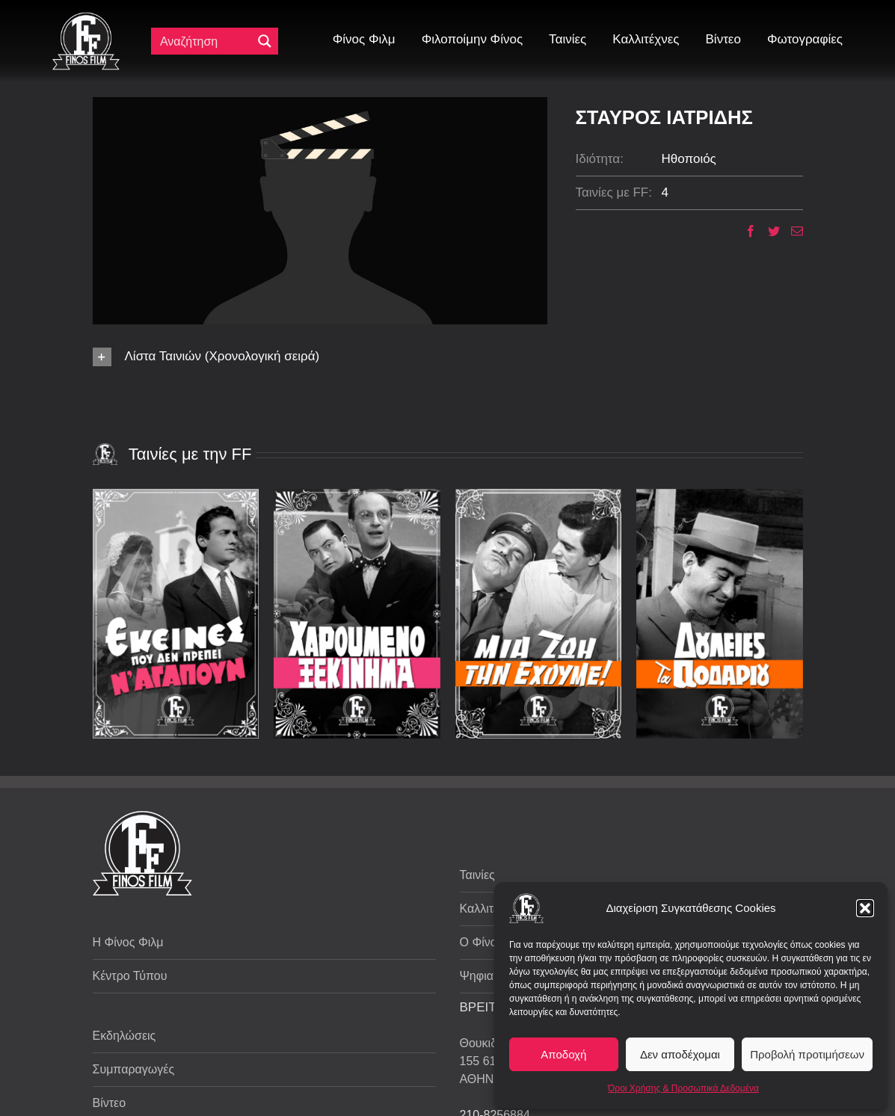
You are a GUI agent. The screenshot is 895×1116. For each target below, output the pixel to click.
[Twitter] (768, 231)
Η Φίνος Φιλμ (128, 942)
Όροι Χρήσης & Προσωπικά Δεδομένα (683, 1088)
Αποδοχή (563, 1054)
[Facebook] (745, 231)
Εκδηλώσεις (124, 1035)
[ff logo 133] (86, 18)
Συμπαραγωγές (134, 1069)
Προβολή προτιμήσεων (807, 1054)
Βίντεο (109, 1103)
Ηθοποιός (689, 159)
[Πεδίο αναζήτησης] (205, 41)
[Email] (791, 231)
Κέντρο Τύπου (130, 975)
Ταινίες (477, 875)
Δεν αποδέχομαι (680, 1054)
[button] (865, 908)
